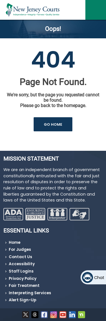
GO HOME (53, 124)
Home (14, 242)
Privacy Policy (22, 278)
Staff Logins (21, 271)
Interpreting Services (30, 293)
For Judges (20, 249)
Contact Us (20, 257)
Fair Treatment (24, 285)
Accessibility (22, 264)
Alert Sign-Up (22, 300)
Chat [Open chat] (99, 277)
